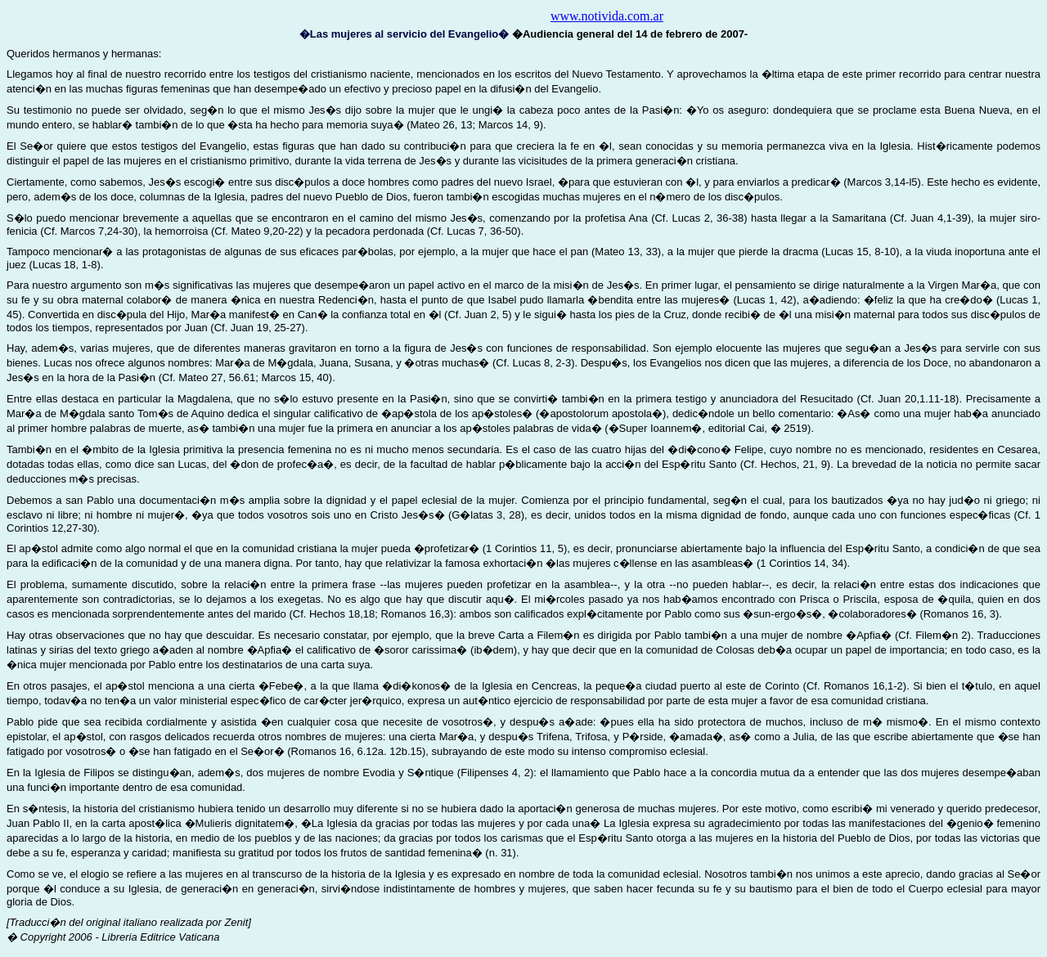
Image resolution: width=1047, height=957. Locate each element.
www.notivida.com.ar (606, 16)
